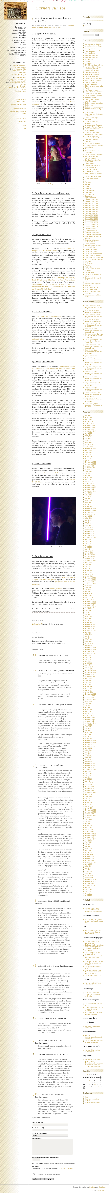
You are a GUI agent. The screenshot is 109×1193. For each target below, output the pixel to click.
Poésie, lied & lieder (92, 74)
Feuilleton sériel (20, 91)
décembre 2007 (90, 833)
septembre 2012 (90, 723)
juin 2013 (88, 705)
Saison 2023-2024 (91, 227)
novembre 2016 (90, 626)
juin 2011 (88, 752)
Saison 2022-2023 (91, 225)
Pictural (87, 265)
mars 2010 (88, 781)
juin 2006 (88, 868)
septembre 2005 (90, 885)
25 (89, 1086)
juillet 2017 (88, 611)
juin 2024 (88, 454)
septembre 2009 (90, 792)
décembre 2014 (90, 671)
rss (60, 28)
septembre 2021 (90, 514)
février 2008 (89, 829)
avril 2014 (88, 686)
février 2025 (89, 444)
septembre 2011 (90, 746)
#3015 (55, 28)
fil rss (86, 1097)
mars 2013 (88, 711)
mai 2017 (88, 615)
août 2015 (88, 655)
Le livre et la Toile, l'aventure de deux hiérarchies (19, 70)
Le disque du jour (91, 251)
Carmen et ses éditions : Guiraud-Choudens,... (94, 335)
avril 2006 (88, 872)
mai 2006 (88, 870)
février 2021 (89, 528)
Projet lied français (91, 82)
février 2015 (89, 667)
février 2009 (89, 806)
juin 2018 (88, 589)
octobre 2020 (89, 535)
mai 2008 (88, 823)
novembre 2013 (90, 696)
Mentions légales (21, 118)
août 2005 (88, 887)
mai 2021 (88, 522)
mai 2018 (88, 591)
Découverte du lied (91, 76)
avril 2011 (88, 756)
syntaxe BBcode (67, 1168)
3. (36, 704)
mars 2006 (88, 874)
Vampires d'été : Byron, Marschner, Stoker (93, 67)
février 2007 (89, 852)
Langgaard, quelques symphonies (92, 1027)
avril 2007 (88, 849)
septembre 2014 (90, 676)
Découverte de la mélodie (94, 86)
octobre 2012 (89, 721)
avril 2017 (88, 616)
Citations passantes (92, 72)
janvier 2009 (89, 808)
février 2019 (89, 574)
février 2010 (89, 783)
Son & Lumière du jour (93, 255)
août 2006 (88, 864)
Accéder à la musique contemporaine (92, 1051)
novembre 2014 (90, 673)
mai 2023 (88, 475)
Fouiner (86, 31)
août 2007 (88, 841)
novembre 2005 (90, 881)
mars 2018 (88, 595)
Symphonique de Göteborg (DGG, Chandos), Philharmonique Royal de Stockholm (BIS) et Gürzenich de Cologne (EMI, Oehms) (53, 286)
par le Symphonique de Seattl (50, 473)
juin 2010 (88, 775)
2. (36, 670)
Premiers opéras (91, 97)
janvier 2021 (89, 529)
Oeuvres (88, 182)
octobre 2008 (89, 814)
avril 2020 (88, 547)
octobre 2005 (89, 883)
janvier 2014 (89, 692)
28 (97, 1086)
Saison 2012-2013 (91, 205)
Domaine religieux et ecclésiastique (92, 241)
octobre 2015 (89, 651)
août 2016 (88, 632)
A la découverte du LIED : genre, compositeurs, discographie (94, 932)
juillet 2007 (88, 843)
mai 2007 (88, 847)
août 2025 (88, 433)
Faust (87, 88)
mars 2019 (88, 572)
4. (36, 764)
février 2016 (89, 644)
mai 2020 (88, 545)
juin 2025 (88, 437)
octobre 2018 (89, 582)
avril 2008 (88, 825)
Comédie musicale (91, 169)
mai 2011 (88, 754)
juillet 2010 (88, 773)
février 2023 (89, 481)
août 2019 (88, 562)
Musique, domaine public (18, 105)
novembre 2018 (90, 580)
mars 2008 (88, 827)
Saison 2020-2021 (91, 221)
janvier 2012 (89, 738)
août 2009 (88, 794)
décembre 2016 (90, 624)
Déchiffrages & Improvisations (90, 52)
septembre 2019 (90, 560)
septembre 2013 (90, 700)
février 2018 (89, 597)
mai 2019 (88, 568)
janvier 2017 (89, 622)
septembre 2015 (90, 653)
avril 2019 (88, 570)
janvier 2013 (89, 715)
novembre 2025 (90, 427)
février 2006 (89, 875)
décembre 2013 (90, 694)
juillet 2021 (88, 518)
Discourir (88, 261)
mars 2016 (88, 642)
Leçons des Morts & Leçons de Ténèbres (19, 75)
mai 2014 (88, 684)
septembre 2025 (90, 431)
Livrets (87, 186)
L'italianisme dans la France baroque (19, 66)
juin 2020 (88, 543)
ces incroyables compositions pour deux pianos (53, 578)
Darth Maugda (50, 184)
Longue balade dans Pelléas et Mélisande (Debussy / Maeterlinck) (93, 909)
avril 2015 (88, 663)
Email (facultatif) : (38, 1128)
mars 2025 (88, 442)
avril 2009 (88, 802)
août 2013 (88, 701)
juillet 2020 (88, 541)
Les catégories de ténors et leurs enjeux (93, 953)
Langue (87, 61)
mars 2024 (88, 458)
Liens (24, 128)
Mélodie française (91, 84)
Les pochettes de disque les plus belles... (93, 325)
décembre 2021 (90, 508)
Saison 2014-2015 (91, 209)
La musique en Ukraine (93, 44)
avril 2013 (88, 709)
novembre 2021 (90, 510)
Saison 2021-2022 (91, 223)
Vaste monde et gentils (93, 283)
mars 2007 (88, 850)
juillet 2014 (88, 680)
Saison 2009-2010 (91, 200)
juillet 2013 (88, 703)
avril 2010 (88, 779)
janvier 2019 (89, 576)
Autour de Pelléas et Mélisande (92, 151)
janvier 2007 (89, 854)
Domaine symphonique (93, 234)
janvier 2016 (89, 646)
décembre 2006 (90, 856)
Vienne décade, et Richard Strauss (91, 157)
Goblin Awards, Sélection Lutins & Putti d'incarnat (93, 92)
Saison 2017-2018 (91, 215)
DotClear (102, 1187)
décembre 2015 (90, 647)
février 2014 (89, 690)
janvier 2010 (89, 785)
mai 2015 (88, 661)
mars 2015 (88, 665)
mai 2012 (88, 731)
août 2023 (88, 470)
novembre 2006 (90, 858)
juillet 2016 (88, 634)
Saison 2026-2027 (91, 57)
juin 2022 (88, 497)
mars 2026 (88, 419)
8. (36, 1040)
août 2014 (88, 678)
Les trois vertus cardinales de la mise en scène (17, 87)
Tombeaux (88, 357)
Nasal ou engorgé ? (19, 81)
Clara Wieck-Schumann (93, 78)
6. (36, 965)
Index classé (37, 624)
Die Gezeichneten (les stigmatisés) (92, 161)
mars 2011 (88, 758)
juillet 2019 (88, 564)
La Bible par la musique (93, 50)
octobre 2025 (89, 429)
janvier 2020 (89, 553)
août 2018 (88, 586)
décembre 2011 (90, 740)
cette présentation (39, 339)
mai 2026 (88, 415)
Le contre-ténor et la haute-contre (92, 942)
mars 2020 (88, 549)
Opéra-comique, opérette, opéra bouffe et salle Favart (94, 957)
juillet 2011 (88, 750)
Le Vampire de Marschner (94, 125)
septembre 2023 (90, 468)
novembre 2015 (90, 649)
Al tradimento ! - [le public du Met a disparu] (94, 1013)
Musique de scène (91, 179)
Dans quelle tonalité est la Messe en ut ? (45, 1157)
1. (36, 655)
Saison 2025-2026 (91, 55)
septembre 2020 (90, 537)
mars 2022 (88, 502)
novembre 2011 (90, 742)
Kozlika (92, 1187)
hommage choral (55, 588)
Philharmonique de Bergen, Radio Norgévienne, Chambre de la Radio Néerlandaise (53, 279)
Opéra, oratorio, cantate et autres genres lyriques (94, 946)
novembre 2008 (90, 812)
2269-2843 (101, 1190)
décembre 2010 (90, 763)
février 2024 (89, 460)
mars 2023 (88, 479)
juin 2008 (88, 821)
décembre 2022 (90, 485)
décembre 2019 (90, 555)
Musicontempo (90, 247)
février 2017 (89, 620)
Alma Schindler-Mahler (93, 80)
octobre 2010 (89, 767)
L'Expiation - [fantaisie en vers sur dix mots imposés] (94, 1009)
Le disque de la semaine (93, 253)
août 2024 (88, 450)
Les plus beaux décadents (94, 154)
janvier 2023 (89, 483)
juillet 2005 (88, 889)
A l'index (88, 285)
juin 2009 (88, 798)
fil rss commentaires (92, 1099)
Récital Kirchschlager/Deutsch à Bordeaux (93, 1037)
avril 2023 (88, 477)
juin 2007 (88, 845)
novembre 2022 (90, 487)
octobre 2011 (89, 744)
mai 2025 (88, 439)
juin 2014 (88, 682)
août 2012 (88, 725)
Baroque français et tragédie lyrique (92, 100)
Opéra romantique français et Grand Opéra (93, 137)
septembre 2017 (90, 607)
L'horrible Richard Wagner (94, 127)
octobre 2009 (89, 790)
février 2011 (89, 760)
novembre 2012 (90, 719)
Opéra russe (89, 164)
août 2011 (88, 748)
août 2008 (88, 818)
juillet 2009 (88, 796)
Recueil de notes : (20, 100)
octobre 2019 (89, 559)
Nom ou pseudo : (38, 1122)
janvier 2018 (89, 599)
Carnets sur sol (50, 8)
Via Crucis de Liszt (91, 90)
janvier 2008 (89, 831)
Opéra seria (89, 105)
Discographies (90, 194)
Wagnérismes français (92, 149)
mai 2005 (88, 893)
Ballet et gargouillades (92, 245)
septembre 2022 (90, 491)
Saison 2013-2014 (91, 207)
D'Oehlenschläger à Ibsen (94, 65)
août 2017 (88, 609)
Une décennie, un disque (93, 46)
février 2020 (89, 551)
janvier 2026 (89, 423)
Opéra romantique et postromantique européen (94, 133)
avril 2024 (88, 456)
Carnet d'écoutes (91, 249)
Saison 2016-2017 (91, 213)
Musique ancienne (91, 287)
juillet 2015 (88, 657)
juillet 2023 (88, 472)
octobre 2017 (89, 605)
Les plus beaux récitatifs (93, 95)
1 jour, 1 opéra (90, 48)
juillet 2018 (88, 588)
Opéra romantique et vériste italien (92, 129)
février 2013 (89, 713)
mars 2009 (88, 804)
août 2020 (88, 539)
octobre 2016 (89, 628)
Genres (87, 184)
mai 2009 (88, 800)
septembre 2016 (90, 630)
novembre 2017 (90, 603)
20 (95, 1084)
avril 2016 (88, 640)
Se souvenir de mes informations (47, 1175)
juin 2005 (88, 891)
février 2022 (89, 504)
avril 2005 (88, 895)
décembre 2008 (90, 810)
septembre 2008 (90, 816)
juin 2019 (88, 566)
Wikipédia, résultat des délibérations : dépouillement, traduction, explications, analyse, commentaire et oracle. (94, 1063)
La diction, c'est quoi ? (92, 975)
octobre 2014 (89, 675)
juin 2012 (88, 729)
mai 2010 (88, 777)
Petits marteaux (90, 229)
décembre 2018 (90, 578)
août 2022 (88, 493)
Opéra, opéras (90, 243)
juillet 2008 (88, 819)
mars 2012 (88, 734)
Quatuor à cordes (91, 230)
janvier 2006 (89, 877)
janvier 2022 (89, 506)
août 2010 (88, 771)
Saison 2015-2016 (91, 211)
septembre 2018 (90, 584)
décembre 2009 (90, 787)
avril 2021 (88, 524)
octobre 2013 (89, 698)
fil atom (87, 1101)
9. (36, 1054)
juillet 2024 (88, 452)
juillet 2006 (88, 866)
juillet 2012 (88, 727)
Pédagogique (89, 190)
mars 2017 (88, 618)
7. (36, 1018)
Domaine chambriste (92, 232)
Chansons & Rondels (92, 171)
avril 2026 (88, 417)
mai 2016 (88, 638)
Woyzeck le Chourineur (18, 79)
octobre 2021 (89, 512)
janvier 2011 (89, 762)
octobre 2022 (89, 489)
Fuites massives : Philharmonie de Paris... (93, 405)
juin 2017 (88, 613)
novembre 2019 (90, 557)
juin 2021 (88, 520)
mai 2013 (88, 707)
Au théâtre (88, 267)
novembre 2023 (90, 464)
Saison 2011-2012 (91, 203)
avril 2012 (88, 732)
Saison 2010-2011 (91, 202)
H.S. (86, 281)
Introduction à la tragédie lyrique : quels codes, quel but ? (94, 921)
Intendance (89, 59)
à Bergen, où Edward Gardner (49, 316)
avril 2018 (88, 593)
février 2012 (89, 736)
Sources (88, 26)
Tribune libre (22, 121)
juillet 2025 (88, 435)
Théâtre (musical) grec (93, 177)
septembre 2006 (90, 862)
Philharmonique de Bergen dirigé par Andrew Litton (53, 249)
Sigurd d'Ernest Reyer (92, 143)
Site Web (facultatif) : (39, 1133)
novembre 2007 (90, 835)
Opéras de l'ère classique (94, 107)
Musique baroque (91, 289)
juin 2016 (88, 636)
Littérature (88, 63)
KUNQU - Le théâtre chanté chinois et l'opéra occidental (93, 994)
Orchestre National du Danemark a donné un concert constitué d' (53, 367)
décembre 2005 (90, 879)
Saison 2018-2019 (91, 217)
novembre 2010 (90, 765)
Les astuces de (19, 108)
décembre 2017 (90, 601)
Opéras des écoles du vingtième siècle (92, 166)
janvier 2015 (89, 669)
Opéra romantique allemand (91, 122)
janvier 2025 (89, 446)
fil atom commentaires (92, 1103)
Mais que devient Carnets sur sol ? (93, 307)
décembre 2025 (90, 425)
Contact (23, 125)
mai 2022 (88, 499)
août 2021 (88, 516)
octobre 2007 (89, 837)
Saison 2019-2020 (91, 219)
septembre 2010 (90, 769)
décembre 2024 (90, 448)
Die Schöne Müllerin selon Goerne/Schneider (94, 1041)
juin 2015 (88, 659)
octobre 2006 (89, 860)
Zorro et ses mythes (92, 70)
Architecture (89, 263)
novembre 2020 (90, 533)
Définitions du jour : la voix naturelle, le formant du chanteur (94, 962)
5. (36, 900)
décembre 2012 (90, 717)
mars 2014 (88, 688)
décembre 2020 (90, 531)
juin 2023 (88, 473)
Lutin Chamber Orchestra (94, 257)
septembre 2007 (90, 839)
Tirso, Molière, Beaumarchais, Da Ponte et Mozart (93, 114)
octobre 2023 (89, 466)
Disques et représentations (90, 197)
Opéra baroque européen (94, 103)
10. (37, 1094)
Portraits (88, 188)
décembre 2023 (90, 462)
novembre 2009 (90, 788)
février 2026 (89, 421)
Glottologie (88, 192)
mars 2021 (88, 526)
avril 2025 (88, 441)
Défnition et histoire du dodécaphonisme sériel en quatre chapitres (94, 971)
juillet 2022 (88, 495)
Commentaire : (37, 1138)
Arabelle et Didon (20, 77)
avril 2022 (88, 501)
